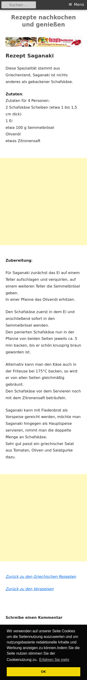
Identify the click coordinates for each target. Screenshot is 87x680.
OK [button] (43, 671)
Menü (79, 4)
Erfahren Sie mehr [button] (54, 660)
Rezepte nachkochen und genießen (43, 21)
